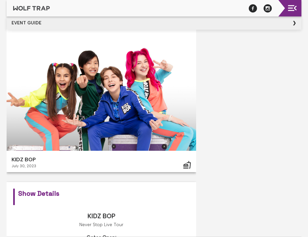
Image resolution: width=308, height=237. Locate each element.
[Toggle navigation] (292, 8)
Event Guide (26, 22)
